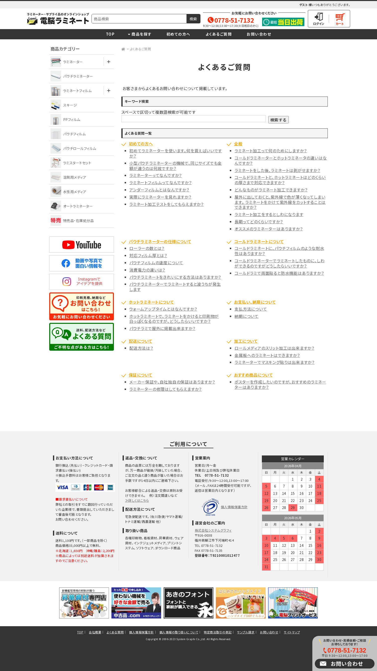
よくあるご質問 (218, 34)
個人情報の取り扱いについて (178, 632)
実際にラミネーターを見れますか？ (160, 197)
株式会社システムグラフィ (213, 530)
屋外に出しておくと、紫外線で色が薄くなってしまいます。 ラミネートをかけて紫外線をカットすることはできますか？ (280, 202)
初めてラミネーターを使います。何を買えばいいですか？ (175, 153)
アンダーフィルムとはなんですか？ (159, 190)
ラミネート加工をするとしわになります (269, 214)
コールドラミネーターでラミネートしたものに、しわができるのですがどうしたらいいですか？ (280, 263)
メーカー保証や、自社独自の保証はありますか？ (172, 382)
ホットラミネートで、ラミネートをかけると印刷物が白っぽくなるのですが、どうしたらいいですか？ (174, 318)
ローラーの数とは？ (146, 248)
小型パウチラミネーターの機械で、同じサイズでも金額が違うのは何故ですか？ (175, 165)
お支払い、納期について (255, 302)
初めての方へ (178, 34)
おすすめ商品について (253, 375)
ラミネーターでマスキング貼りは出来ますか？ (275, 362)
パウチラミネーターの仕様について (160, 241)
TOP (110, 34)
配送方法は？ (141, 348)
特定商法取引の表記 (218, 632)
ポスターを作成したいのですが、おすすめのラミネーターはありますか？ (280, 384)
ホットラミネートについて (151, 302)
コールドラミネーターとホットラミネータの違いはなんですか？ (281, 160)
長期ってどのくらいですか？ (259, 221)
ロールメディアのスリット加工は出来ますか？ (274, 348)
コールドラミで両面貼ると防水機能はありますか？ (279, 273)
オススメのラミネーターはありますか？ (269, 229)
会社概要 (95, 632)
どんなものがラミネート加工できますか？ (271, 190)
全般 (238, 144)
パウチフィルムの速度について (156, 263)
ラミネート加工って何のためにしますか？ (271, 151)
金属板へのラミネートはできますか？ (267, 355)
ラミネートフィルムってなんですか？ (160, 182)
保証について (140, 375)
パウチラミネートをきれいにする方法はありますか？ (175, 277)
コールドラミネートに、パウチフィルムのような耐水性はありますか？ (279, 250)
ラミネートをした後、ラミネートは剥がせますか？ (277, 170)
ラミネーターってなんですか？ (155, 175)
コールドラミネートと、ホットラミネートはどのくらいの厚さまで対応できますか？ (280, 179)
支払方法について (251, 309)
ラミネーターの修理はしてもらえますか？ (165, 389)
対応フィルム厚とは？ (148, 255)
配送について (140, 341)
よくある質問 (115, 632)
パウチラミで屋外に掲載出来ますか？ (162, 328)
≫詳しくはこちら (137, 500)
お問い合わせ (259, 34)
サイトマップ (292, 632)
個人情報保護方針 (234, 506)
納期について (247, 316)
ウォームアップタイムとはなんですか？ (163, 309)
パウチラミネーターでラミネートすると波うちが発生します (175, 286)
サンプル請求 (245, 632)
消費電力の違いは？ (147, 270)
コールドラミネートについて (258, 241)
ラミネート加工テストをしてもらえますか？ (166, 204)
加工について (245, 341)
